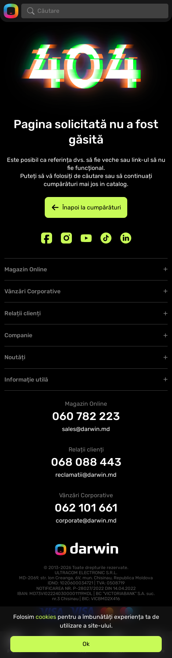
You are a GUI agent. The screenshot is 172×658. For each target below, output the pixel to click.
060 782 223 (86, 416)
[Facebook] (46, 238)
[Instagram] (66, 238)
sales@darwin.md (86, 428)
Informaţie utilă (26, 379)
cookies (46, 616)
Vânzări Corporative (32, 291)
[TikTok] (105, 238)
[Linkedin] (125, 238)
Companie (18, 335)
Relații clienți (22, 313)
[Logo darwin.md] (11, 10)
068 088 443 (86, 462)
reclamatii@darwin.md (86, 474)
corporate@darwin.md (86, 520)
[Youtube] (86, 238)
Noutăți (14, 357)
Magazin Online (25, 269)
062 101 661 (86, 507)
